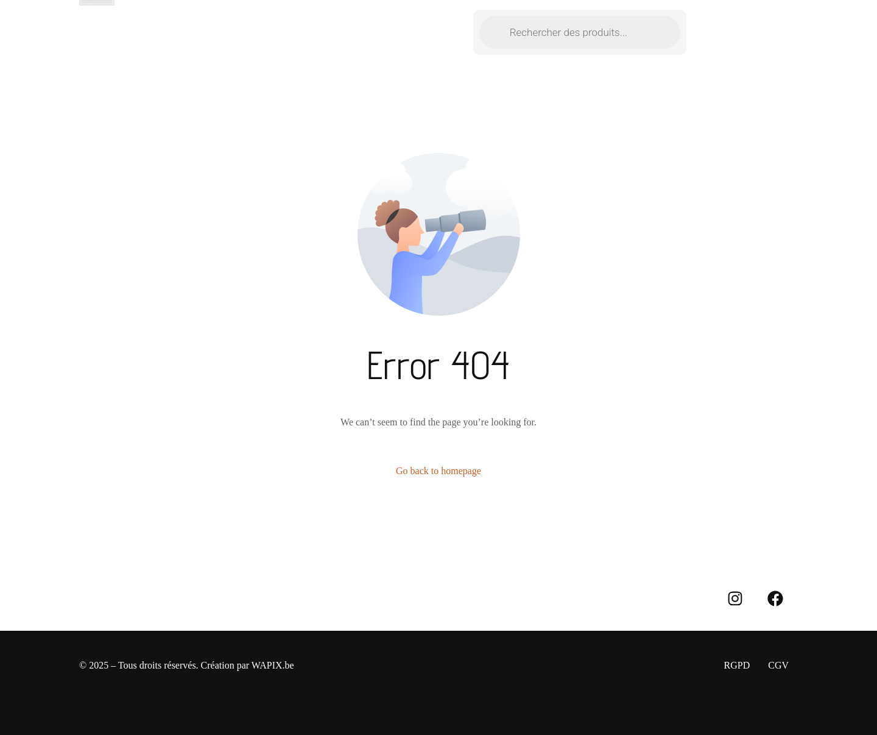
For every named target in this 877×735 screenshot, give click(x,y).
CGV (778, 665)
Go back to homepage (438, 471)
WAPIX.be (273, 665)
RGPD (737, 665)
